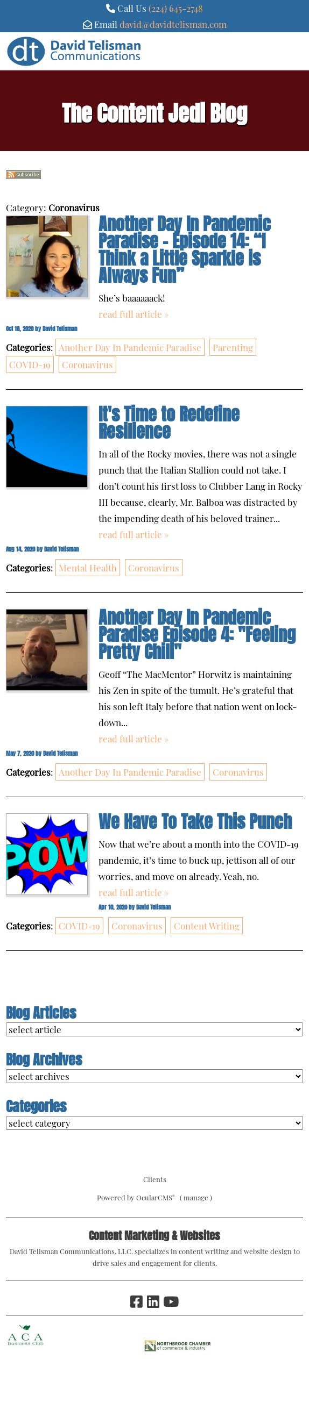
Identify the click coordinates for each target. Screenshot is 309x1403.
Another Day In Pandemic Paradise (130, 347)
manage (196, 1197)
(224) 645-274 (173, 8)
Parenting (233, 347)
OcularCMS (155, 1197)
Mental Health (88, 568)
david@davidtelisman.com (173, 24)
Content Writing (207, 926)
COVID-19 (30, 364)
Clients (154, 1179)
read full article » (134, 314)
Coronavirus (87, 364)
